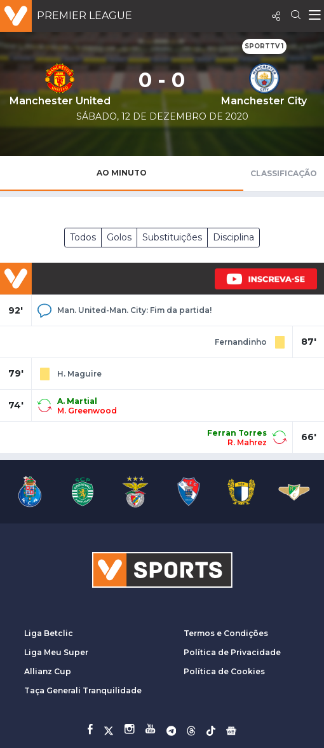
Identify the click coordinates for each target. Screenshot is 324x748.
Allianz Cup (47, 671)
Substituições (172, 237)
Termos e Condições (226, 633)
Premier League (84, 16)
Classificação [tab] (283, 173)
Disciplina (233, 237)
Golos (119, 237)
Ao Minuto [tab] (122, 172)
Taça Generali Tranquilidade (83, 690)
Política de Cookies (224, 671)
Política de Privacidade (232, 652)
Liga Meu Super (56, 652)
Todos (83, 237)
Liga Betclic (48, 633)
